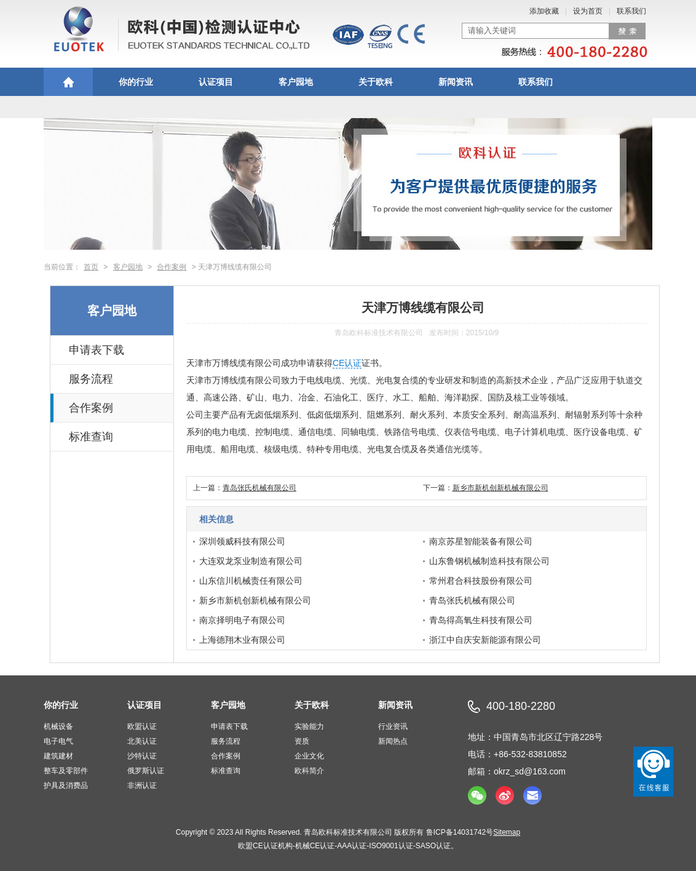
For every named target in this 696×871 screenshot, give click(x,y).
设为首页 (588, 11)
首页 (91, 267)
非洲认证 (142, 785)
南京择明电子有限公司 (242, 620)
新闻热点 (393, 741)
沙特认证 (142, 756)
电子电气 (58, 741)
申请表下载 (96, 350)
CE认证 (347, 363)
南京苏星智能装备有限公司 (480, 541)
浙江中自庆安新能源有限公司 (485, 640)
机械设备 (58, 726)
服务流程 (91, 379)
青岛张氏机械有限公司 (259, 487)
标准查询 (91, 437)
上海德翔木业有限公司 (242, 640)
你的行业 (136, 82)
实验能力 (309, 726)
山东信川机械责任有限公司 (251, 581)
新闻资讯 (455, 82)
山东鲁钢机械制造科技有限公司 (489, 561)
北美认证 (142, 741)
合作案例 (171, 267)
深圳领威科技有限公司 (242, 541)
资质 (302, 741)
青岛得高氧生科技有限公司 (480, 620)
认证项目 (216, 82)
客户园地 (296, 82)
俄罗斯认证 (145, 770)
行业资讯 (393, 726)
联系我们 (631, 11)
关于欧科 (375, 82)
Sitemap (506, 832)
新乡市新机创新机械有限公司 (500, 487)
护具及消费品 (66, 785)
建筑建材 (58, 756)
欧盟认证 (142, 726)
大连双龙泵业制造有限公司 (251, 561)
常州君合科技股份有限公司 (480, 581)
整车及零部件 (66, 770)
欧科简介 (309, 770)
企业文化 (309, 756)
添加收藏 (544, 11)
